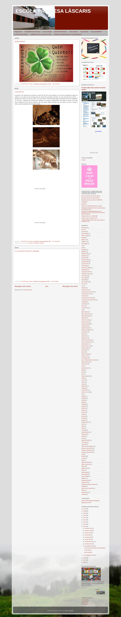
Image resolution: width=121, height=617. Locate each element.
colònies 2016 (85, 289)
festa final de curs (86, 346)
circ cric (83, 283)
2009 (84, 513)
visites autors (85, 492)
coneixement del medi (87, 297)
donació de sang (86, 320)
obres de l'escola (86, 392)
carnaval (84, 257)
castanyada (84, 269)
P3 (82, 394)
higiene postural (85, 362)
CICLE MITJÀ (84, 31)
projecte (84, 420)
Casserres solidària (86, 267)
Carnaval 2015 (85, 259)
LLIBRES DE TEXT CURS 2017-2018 (40, 34)
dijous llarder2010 (86, 316)
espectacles (84, 332)
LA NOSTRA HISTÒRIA (21, 34)
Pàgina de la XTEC (86, 502)
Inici (46, 286)
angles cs (84, 239)
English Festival (85, 327)
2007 (84, 508)
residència (84, 434)
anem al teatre (85, 235)
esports (83, 334)
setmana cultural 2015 (87, 452)
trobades (84, 486)
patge (83, 402)
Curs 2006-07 (85, 604)
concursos (84, 295)
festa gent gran (85, 348)
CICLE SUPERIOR (96, 31)
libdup (83, 370)
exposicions (84, 338)
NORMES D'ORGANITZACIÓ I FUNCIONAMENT (68, 34)
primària (84, 418)
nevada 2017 (85, 390)
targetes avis (85, 468)
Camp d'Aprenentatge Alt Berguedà (90, 500)
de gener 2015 (88, 528)
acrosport (84, 231)
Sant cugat (84, 442)
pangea (83, 396)
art (82, 245)
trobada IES (84, 482)
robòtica (84, 436)
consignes (84, 301)
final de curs (85, 356)
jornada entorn (85, 368)
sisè (83, 454)
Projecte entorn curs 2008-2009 (89, 216)
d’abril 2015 (88, 535)
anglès (83, 237)
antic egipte (84, 243)
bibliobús (84, 251)
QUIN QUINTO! (20, 41)
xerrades (84, 494)
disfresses (84, 318)
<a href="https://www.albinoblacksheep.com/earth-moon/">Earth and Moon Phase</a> (94, 142)
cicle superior (85, 281)
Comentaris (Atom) (27, 289)
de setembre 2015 (89, 541)
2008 (84, 511)
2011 (84, 517)
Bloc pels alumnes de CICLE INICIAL (91, 196)
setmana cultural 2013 (87, 448)
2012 (84, 519)
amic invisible (85, 233)
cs (82, 309)
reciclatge (84, 430)
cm (82, 285)
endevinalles (85, 325)
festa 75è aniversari (86, 340)
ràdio (83, 428)
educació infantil (86, 324)
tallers (83, 466)
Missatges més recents (23, 286)
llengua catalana (86, 376)
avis (83, 247)
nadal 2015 (84, 386)
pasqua (83, 400)
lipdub (83, 372)
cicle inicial (84, 275)
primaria (37, 243)
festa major (84, 350)
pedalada (84, 404)
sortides (42, 243)
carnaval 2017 (85, 263)
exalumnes (84, 336)
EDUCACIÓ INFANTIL (60, 31)
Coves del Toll (19, 92)
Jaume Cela (85, 364)
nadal (83, 384)
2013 (84, 522)
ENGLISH (84, 204)
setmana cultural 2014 (87, 450)
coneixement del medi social (89, 299)
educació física (85, 322)
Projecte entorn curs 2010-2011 (89, 218)
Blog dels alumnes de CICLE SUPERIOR (92, 200)
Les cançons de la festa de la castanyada (27, 251)
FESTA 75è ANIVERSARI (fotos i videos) (92, 206)
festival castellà (85, 354)
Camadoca (84, 255)
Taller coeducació (86, 464)
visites (83, 490)
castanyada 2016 (86, 271)
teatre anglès (85, 472)
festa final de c (85, 344)
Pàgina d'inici (18, 31)
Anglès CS (84, 241)
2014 (84, 524)
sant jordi (84, 444)
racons (83, 424)
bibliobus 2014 (85, 253)
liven (83, 374)
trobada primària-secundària (89, 484)
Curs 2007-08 (85, 602)
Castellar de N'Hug (86, 273)
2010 (84, 515)
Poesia (83, 414)
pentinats (84, 406)
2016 (84, 558)
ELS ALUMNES (47, 31)
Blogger (71, 610)
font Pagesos (85, 358)
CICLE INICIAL (73, 31)
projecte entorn (85, 422)
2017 (83, 229)
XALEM (83, 160)
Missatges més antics (70, 286)
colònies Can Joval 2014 (88, 291)
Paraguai (84, 398)
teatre (83, 470)
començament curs (86, 293)
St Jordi (83, 458)
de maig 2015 (88, 537)
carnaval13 (84, 265)
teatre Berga (85, 474)
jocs (83, 366)
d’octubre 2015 (88, 543)
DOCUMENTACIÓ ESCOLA (32, 31)
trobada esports (85, 480)
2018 (84, 562)
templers (84, 478)
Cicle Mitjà (84, 279)
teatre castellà (85, 476)
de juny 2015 (88, 539)
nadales (83, 388)
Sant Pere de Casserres (88, 446)
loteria (83, 378)
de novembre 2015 (89, 546)
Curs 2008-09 (85, 600)
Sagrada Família (86, 440)
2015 (84, 526)
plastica (83, 410)
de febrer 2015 (88, 530)
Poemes (84, 412)
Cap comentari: (56, 84)
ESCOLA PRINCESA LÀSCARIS (53, 11)
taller (83, 460)
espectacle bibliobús (87, 329)
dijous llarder (85, 311)
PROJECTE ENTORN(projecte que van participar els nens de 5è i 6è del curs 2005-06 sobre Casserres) (93, 213)
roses (83, 438)
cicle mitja (84, 277)
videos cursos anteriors (87, 488)
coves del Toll (31, 243)
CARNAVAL (84, 202)
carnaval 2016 (85, 261)
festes (83, 352)
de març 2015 (88, 532)
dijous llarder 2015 (86, 313)
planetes (84, 408)
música (83, 382)
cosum (83, 305)
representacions (86, 432)
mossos (83, 380)
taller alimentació (86, 462)
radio (83, 426)
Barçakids (84, 249)
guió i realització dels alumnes (89, 360)
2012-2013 (84, 227)
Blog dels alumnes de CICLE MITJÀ (91, 198)
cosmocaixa (84, 303)
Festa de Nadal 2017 (87, 342)
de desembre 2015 (89, 555)
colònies (84, 287)
